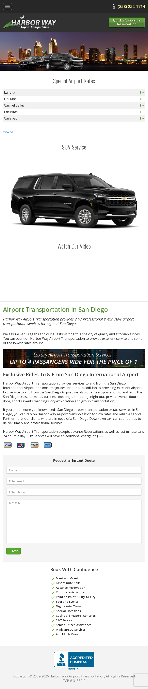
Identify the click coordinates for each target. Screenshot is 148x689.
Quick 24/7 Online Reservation (127, 22)
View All (8, 132)
